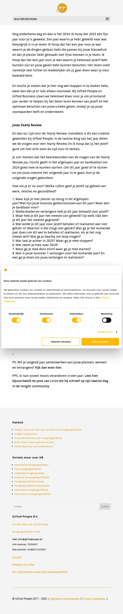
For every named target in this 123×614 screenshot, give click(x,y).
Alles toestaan (100, 341)
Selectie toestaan (61, 341)
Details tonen (105, 332)
